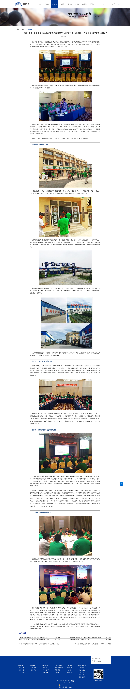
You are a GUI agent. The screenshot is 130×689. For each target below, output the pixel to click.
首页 (40, 4)
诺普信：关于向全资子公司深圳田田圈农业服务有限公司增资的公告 (35, 639)
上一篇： (39, 644)
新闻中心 (24, 29)
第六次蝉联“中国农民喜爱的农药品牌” (79, 639)
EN (119, 4)
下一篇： (93, 644)
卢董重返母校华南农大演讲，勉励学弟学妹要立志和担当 (33, 637)
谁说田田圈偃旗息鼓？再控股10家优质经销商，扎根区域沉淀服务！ (86, 637)
